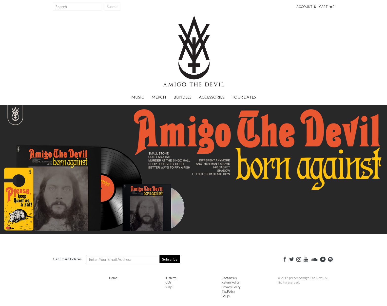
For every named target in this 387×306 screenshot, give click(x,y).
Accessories (211, 97)
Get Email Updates (67, 259)
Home (113, 278)
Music (137, 97)
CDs (168, 282)
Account (306, 7)
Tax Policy (228, 291)
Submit (112, 6)
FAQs (226, 296)
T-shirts (170, 278)
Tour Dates (244, 97)
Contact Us (229, 278)
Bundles (183, 97)
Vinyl (169, 287)
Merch (159, 97)
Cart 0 (326, 7)
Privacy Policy (231, 287)
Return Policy (231, 282)
